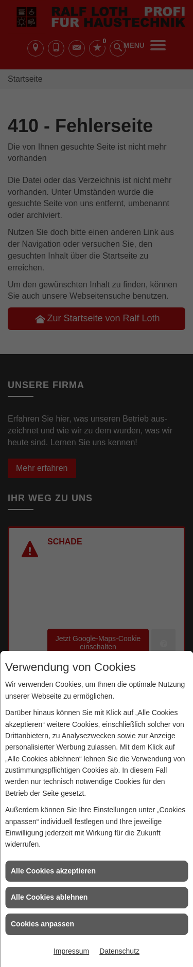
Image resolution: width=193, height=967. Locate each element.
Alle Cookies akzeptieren (53, 871)
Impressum (71, 951)
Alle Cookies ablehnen (49, 897)
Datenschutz (119, 951)
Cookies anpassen (42, 924)
